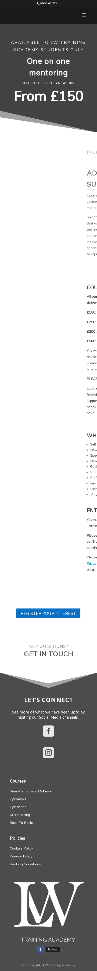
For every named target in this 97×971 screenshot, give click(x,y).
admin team (62, 400)
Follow (52, 949)
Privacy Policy (23, 563)
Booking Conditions (57, 541)
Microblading (20, 815)
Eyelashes (18, 807)
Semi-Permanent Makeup (30, 791)
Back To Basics (22, 822)
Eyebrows (18, 799)
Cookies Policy (21, 848)
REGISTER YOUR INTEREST (48, 613)
